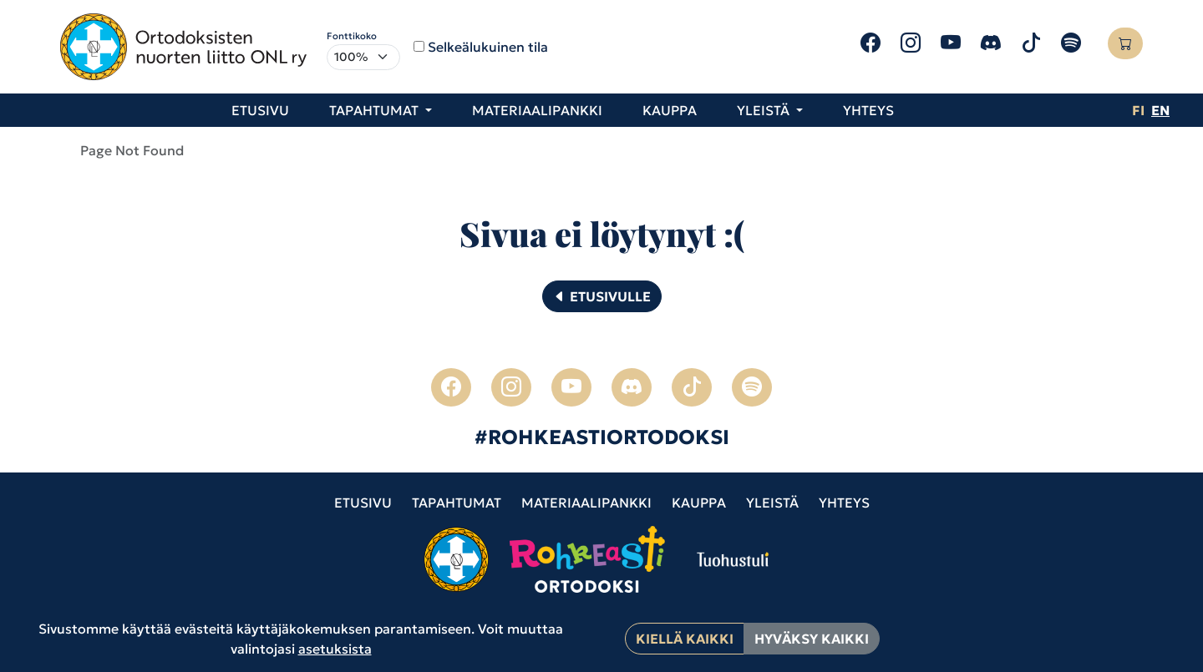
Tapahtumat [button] (375, 110)
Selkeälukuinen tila (488, 46)
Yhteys (868, 110)
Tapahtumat (456, 502)
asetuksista (335, 648)
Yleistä (772, 502)
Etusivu (260, 110)
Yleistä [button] (765, 110)
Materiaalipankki (537, 110)
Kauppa (669, 110)
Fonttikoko (352, 36)
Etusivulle (602, 296)
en (1160, 110)
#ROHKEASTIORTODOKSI (602, 437)
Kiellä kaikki (684, 638)
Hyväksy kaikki (811, 638)
